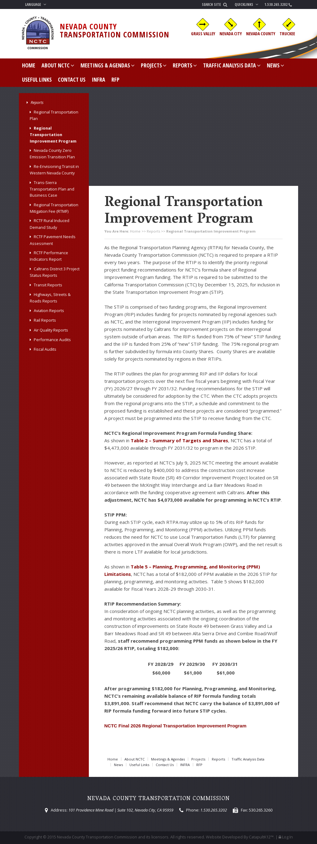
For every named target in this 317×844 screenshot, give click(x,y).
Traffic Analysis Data (232, 65)
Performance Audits (52, 339)
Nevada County (260, 33)
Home (28, 65)
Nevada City (230, 33)
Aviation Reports (49, 310)
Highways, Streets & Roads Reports (50, 298)
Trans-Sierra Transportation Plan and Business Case (52, 189)
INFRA (98, 79)
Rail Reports (45, 320)
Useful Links (37, 79)
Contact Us (71, 79)
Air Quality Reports (51, 330)
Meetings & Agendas (107, 65)
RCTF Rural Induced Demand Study (49, 224)
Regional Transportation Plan (54, 115)
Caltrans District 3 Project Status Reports (55, 272)
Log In (287, 837)
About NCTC (57, 65)
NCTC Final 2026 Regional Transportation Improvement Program (175, 725)
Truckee (287, 33)
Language (36, 4)
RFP (115, 79)
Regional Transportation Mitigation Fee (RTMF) (54, 208)
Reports (185, 65)
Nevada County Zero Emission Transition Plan (52, 154)
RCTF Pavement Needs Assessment (53, 240)
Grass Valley (203, 33)
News (275, 65)
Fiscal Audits (45, 349)
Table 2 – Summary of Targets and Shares (179, 440)
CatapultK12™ (261, 837)
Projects (154, 65)
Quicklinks (247, 4)
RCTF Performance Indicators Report (49, 256)
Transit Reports (48, 285)
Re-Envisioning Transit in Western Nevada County (54, 170)
